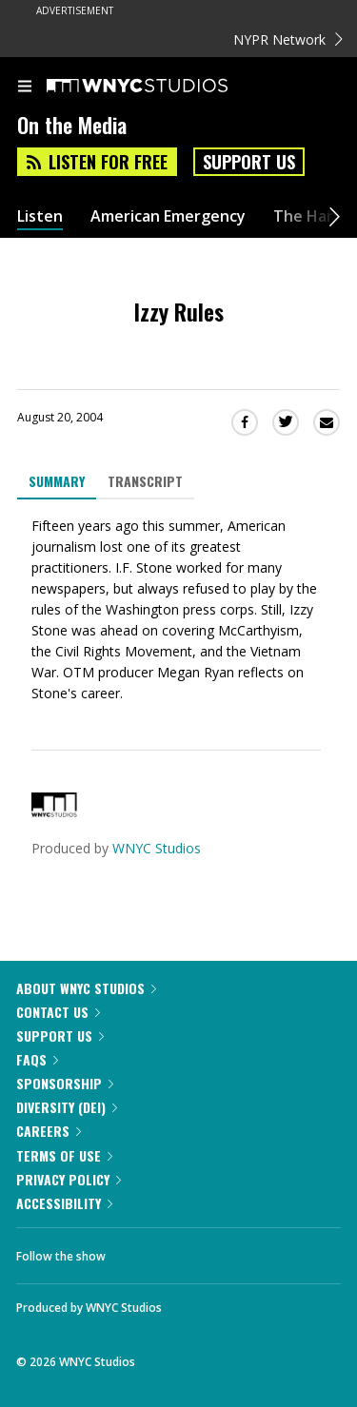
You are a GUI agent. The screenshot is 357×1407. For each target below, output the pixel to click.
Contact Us (58, 1012)
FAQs (37, 1059)
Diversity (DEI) (66, 1107)
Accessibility (64, 1203)
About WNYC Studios (86, 988)
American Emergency (168, 216)
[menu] (24, 87)
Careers (48, 1131)
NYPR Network (288, 39)
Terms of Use (64, 1155)
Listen (40, 216)
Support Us (249, 161)
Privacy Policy (68, 1179)
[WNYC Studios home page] (161, 86)
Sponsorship (64, 1083)
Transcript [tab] (145, 481)
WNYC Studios (156, 848)
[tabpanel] (178, 610)
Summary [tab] (57, 481)
